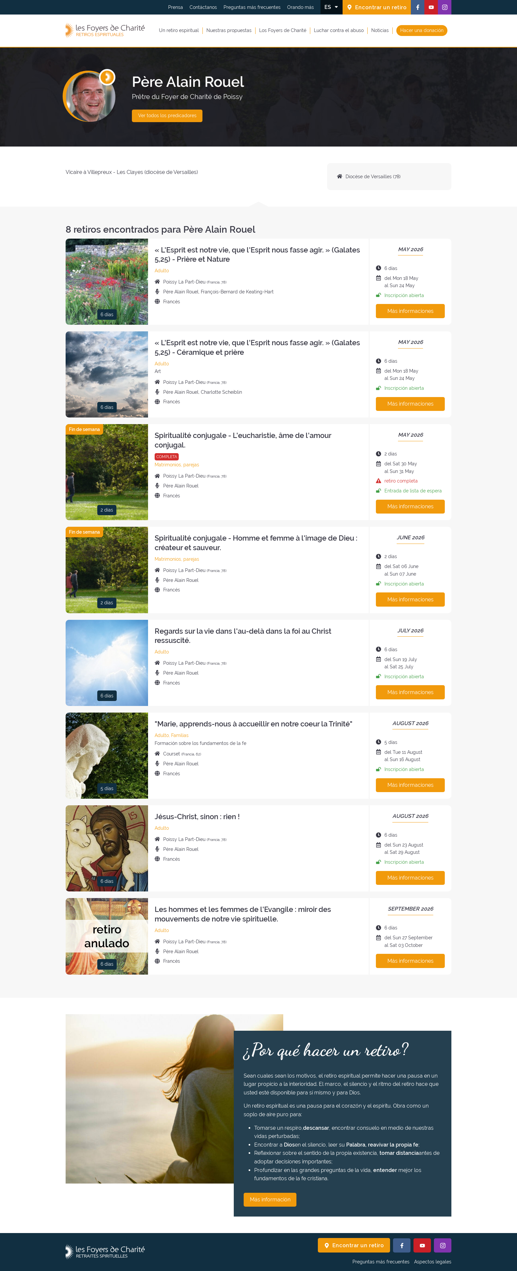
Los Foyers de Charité (282, 30)
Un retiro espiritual (179, 30)
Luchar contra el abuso (339, 30)
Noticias (380, 30)
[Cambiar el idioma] (331, 7)
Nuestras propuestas (229, 30)
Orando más (300, 7)
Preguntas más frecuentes (252, 7)
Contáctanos (203, 7)
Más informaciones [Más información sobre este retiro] (410, 311)
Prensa (175, 7)
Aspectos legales (432, 1261)
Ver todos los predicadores (167, 115)
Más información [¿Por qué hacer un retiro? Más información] (270, 1199)
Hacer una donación (421, 30)
